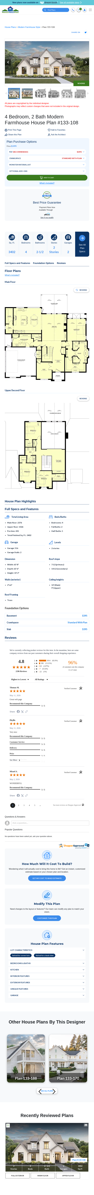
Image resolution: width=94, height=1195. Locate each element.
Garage (14, 995)
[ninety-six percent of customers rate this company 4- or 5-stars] (72, 665)
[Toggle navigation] (90, 10)
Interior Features (19, 976)
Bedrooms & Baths (20, 963)
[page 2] (19, 805)
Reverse (81, 83)
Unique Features (19, 989)
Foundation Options (43, 263)
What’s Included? (47, 183)
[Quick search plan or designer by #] (55, 10)
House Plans (10, 27)
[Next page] (40, 805)
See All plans (47, 1091)
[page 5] (35, 805)
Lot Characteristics (21, 950)
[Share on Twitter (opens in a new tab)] (22, 712)
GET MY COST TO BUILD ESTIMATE (47, 878)
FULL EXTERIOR (17, 1176)
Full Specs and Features (17, 263)
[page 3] (24, 805)
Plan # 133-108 (78, 1160)
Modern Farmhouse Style (29, 27)
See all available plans (71, 2)
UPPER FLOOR (68, 1176)
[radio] (47, 660)
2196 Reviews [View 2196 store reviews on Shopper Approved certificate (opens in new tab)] (24, 671)
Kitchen (14, 969)
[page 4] (29, 805)
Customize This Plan (47, 918)
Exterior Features (20, 982)
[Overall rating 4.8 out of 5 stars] (21, 667)
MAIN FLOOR (42, 1176)
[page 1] (12, 805)
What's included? (12, 275)
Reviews (61, 263)
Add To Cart (47, 177)
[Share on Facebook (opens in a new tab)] (18, 712)
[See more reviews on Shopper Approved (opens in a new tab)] (26, 712)
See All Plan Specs (82, 244)
